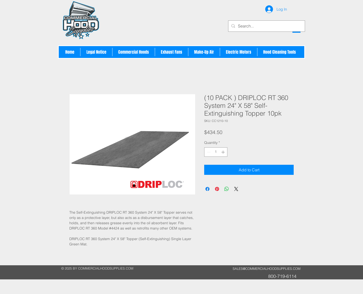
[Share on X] (236, 189)
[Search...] (266, 26)
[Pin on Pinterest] (217, 189)
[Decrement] (208, 152)
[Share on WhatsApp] (227, 189)
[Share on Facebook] (207, 189)
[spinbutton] (215, 152)
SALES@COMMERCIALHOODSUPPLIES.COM (266, 269)
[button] (133, 52)
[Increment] (223, 152)
